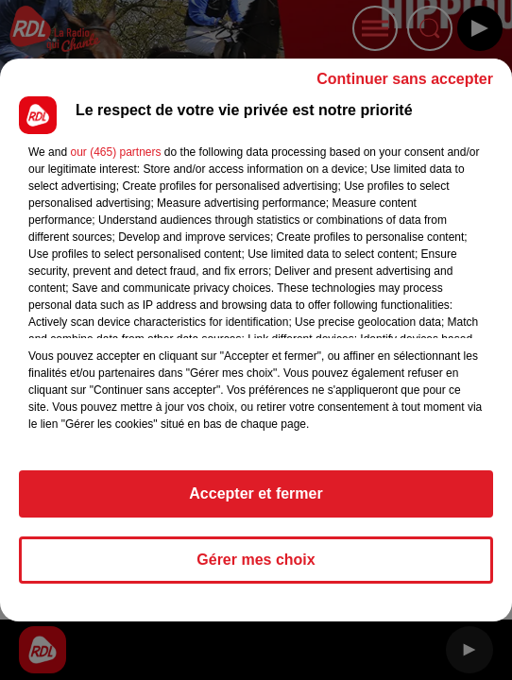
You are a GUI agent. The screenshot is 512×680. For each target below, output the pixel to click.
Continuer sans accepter (404, 79)
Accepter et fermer (255, 493)
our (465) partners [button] (115, 152)
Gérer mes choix (255, 560)
